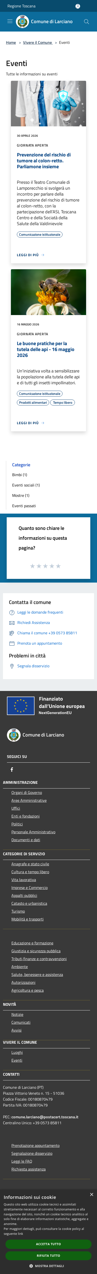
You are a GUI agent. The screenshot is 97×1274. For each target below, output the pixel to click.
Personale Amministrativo (33, 832)
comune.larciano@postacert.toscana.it (44, 1117)
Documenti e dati (25, 840)
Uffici (15, 808)
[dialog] (48, 1232)
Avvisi (16, 1030)
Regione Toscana (21, 6)
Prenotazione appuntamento (35, 1145)
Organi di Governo (26, 792)
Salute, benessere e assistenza (37, 974)
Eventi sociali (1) (26, 485)
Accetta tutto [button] (48, 1244)
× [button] (91, 1195)
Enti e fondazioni (25, 816)
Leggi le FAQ (21, 1161)
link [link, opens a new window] (20, 1234)
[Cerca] (87, 22)
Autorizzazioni (23, 982)
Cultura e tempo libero (30, 872)
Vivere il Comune (38, 42)
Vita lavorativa (23, 880)
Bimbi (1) (19, 475)
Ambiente (19, 967)
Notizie (17, 1014)
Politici (17, 824)
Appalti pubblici (24, 895)
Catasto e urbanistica (29, 903)
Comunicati (21, 1022)
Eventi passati (24, 506)
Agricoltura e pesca (27, 990)
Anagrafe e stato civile (30, 864)
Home (11, 42)
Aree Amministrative (29, 800)
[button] (48, 1265)
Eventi (16, 1060)
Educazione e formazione (32, 943)
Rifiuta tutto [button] (48, 1256)
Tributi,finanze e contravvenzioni (39, 959)
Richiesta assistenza (28, 1169)
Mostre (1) (20, 495)
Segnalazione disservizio (31, 1153)
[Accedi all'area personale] (78, 6)
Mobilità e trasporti (27, 919)
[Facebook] (12, 769)
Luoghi (17, 1052)
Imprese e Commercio (29, 887)
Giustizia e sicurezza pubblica (36, 951)
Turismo (18, 911)
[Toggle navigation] (10, 21)
